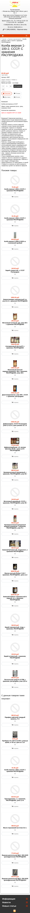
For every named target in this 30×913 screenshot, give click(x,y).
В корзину (17, 86)
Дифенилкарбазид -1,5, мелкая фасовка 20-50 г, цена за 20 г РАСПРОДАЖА (15, 449)
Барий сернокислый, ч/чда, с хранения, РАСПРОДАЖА (15, 628)
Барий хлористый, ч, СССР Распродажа (15, 271)
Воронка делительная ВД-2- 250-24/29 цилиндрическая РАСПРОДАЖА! (15, 879)
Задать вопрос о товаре (8, 79)
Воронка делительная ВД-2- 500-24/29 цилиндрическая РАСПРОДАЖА (15, 856)
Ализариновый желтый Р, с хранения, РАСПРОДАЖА (15, 347)
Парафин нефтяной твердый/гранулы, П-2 (15, 718)
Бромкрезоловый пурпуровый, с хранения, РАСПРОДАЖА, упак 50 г (15, 473)
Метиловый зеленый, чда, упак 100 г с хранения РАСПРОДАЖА (15, 323)
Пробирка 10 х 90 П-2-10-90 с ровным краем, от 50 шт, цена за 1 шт (15, 741)
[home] (2, 35)
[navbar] (26, 36)
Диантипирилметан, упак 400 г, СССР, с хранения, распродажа (15, 395)
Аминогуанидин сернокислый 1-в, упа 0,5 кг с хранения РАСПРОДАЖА (14, 300)
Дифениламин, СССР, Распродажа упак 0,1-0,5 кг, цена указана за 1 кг (15, 424)
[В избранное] (3, 89)
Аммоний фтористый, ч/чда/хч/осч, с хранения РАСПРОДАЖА (15, 550)
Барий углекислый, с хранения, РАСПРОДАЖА (15, 657)
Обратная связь (21, 29)
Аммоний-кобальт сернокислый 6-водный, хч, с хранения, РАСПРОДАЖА (15, 598)
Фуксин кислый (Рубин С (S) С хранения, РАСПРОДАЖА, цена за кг (14, 574)
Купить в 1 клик (6, 81)
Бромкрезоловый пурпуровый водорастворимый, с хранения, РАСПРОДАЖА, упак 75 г (15, 526)
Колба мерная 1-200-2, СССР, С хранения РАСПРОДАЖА (15, 189)
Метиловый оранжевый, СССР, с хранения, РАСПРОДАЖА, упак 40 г (15, 502)
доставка (5, 75)
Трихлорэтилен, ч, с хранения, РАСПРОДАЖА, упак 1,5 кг (15, 799)
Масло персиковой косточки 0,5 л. (15, 828)
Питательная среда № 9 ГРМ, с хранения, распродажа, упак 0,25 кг (15, 680)
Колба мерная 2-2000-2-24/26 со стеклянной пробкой (15, 242)
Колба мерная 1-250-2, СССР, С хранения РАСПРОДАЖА (15, 218)
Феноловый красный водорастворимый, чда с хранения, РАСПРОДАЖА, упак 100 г (15, 371)
